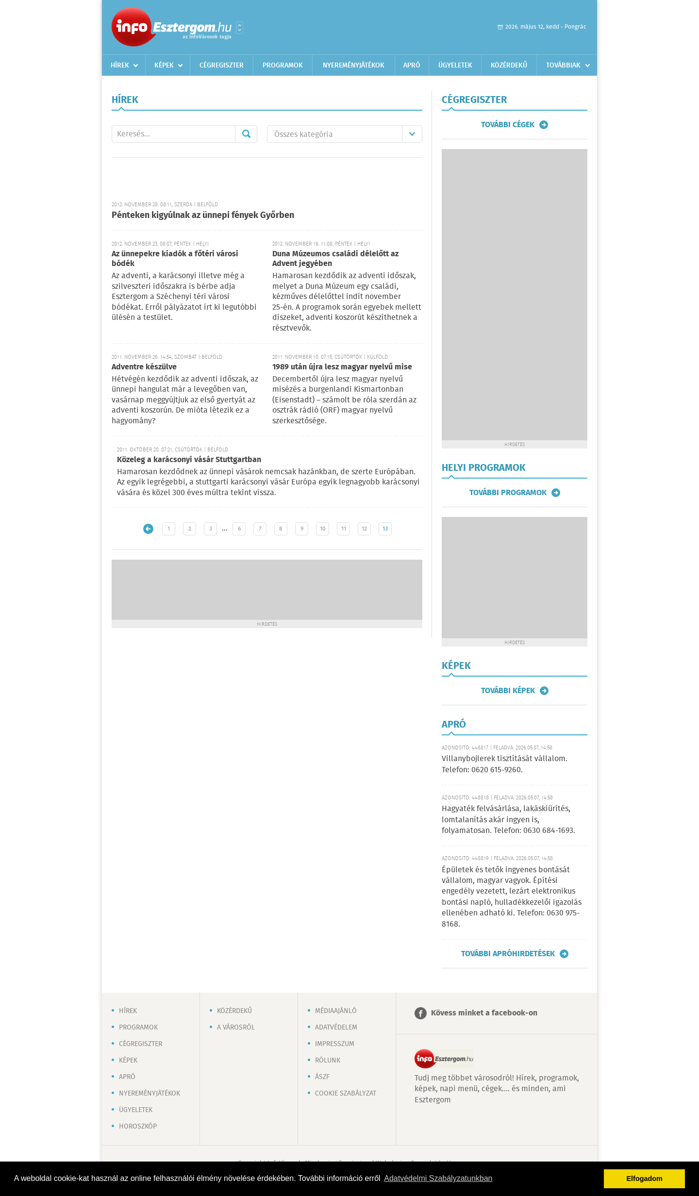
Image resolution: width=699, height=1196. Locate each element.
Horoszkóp (138, 1126)
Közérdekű (509, 65)
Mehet (246, 134)
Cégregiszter (222, 65)
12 (364, 528)
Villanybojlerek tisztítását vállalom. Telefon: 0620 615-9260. (504, 764)
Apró (411, 65)
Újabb (148, 529)
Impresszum (334, 1044)
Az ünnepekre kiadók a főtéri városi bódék (175, 259)
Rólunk (327, 1060)
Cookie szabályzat (345, 1093)
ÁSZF (322, 1077)
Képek (164, 65)
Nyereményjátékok (353, 65)
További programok (508, 492)
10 (323, 528)
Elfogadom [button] (645, 1178)
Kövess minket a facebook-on (484, 1013)
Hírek (120, 65)
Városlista (239, 27)
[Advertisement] (267, 589)
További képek (508, 690)
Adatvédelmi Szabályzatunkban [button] (438, 1178)
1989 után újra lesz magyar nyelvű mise (342, 367)
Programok (283, 65)
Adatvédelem (336, 1027)
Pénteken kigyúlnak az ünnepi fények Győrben (203, 215)
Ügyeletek (455, 65)
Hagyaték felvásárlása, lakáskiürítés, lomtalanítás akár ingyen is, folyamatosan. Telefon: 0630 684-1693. (508, 820)
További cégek (507, 124)
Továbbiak (563, 65)
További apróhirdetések (508, 953)
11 (343, 528)
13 (385, 528)
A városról (236, 1027)
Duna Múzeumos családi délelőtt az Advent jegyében (335, 259)
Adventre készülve (144, 367)
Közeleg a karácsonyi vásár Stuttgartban (189, 460)
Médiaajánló (336, 1011)
